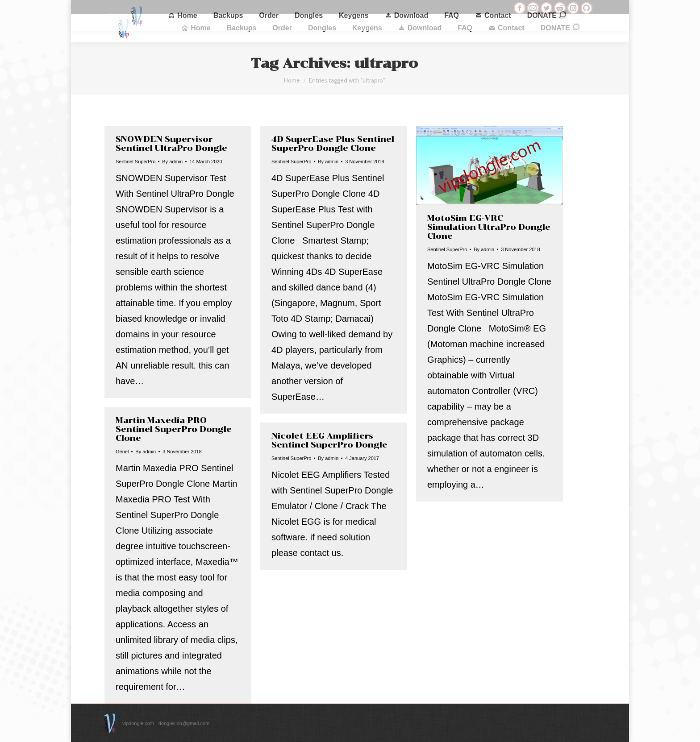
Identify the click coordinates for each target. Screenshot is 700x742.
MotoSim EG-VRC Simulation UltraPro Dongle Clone (488, 227)
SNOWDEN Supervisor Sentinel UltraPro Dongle (171, 143)
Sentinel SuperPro (135, 161)
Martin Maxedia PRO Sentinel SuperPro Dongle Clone (174, 429)
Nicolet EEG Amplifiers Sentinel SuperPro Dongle (329, 440)
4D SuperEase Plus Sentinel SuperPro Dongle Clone (332, 143)
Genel (122, 451)
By (172, 161)
